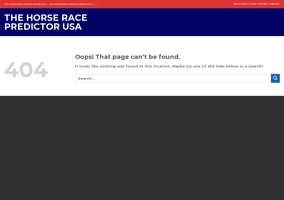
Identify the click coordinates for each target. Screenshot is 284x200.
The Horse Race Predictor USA (45, 22)
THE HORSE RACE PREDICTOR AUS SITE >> (71, 4)
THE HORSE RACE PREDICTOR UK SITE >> (26, 4)
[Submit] (275, 78)
